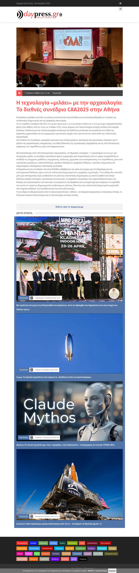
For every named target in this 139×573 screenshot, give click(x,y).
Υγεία (82, 543)
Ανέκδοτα (55, 559)
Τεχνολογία (56, 93)
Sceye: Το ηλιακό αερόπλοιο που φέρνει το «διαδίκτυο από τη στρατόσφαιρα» (54, 377)
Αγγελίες (65, 559)
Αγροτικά (69, 548)
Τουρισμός (59, 548)
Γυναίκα (28, 554)
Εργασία (112, 548)
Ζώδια (74, 559)
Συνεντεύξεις (34, 548)
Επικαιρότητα (22, 543)
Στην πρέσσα (105, 543)
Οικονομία (43, 543)
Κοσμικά (88, 554)
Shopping (83, 559)
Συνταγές (56, 554)
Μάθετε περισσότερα (97, 571)
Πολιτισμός (102, 548)
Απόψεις (91, 548)
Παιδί (37, 554)
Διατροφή (45, 554)
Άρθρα (20, 554)
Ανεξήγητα (44, 559)
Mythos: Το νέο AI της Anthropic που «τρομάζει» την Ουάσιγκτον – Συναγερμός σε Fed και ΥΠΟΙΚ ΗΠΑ (65, 444)
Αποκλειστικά (47, 548)
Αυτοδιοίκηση (92, 543)
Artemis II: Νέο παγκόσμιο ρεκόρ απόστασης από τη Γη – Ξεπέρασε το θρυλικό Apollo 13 (59, 523)
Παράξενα (33, 559)
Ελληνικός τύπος (111, 554)
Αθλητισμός (72, 543)
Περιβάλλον (81, 548)
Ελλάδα (33, 543)
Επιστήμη (66, 554)
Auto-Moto (98, 554)
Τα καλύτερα (22, 548)
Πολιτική (53, 543)
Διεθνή (62, 543)
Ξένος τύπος (22, 559)
